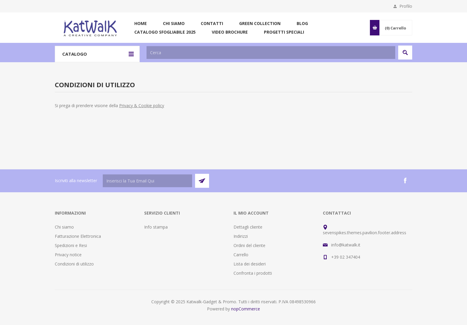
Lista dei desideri (250, 264)
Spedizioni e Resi (71, 245)
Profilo (405, 6)
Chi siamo (64, 227)
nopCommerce (245, 309)
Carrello (241, 254)
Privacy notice (68, 254)
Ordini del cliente (249, 245)
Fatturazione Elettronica (78, 236)
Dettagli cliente (248, 227)
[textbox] (271, 52)
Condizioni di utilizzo (74, 264)
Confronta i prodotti (253, 273)
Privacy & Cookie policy (141, 105)
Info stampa (156, 227)
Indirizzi (241, 236)
